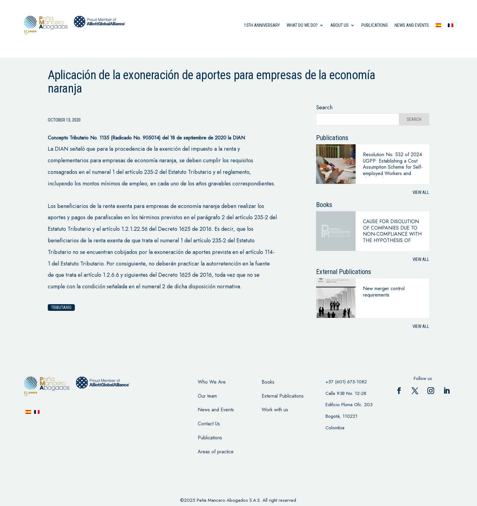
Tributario (61, 307)
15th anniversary (262, 25)
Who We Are (212, 381)
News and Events (216, 409)
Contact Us (209, 423)
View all (421, 192)
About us (339, 25)
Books (268, 381)
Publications (374, 25)
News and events (412, 25)
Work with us (275, 409)
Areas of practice (216, 451)
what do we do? (302, 25)
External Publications (283, 395)
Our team (207, 395)
